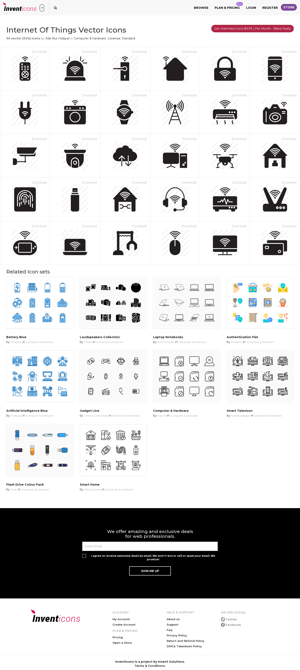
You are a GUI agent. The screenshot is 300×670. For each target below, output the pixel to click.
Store (288, 7)
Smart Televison (239, 411)
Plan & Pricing (229, 6)
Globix (88, 342)
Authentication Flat (242, 337)
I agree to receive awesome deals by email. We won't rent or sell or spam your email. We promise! (153, 557)
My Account (121, 619)
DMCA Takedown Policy (184, 646)
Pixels (14, 489)
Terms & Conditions (150, 666)
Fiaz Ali (162, 415)
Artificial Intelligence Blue (27, 411)
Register (270, 8)
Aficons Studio (92, 489)
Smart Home (90, 484)
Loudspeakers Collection (100, 337)
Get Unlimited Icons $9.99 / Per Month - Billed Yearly (252, 28)
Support (172, 624)
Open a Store (122, 642)
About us (173, 619)
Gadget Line (89, 411)
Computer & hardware (90, 38)
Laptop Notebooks (168, 337)
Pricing (117, 637)
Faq (169, 630)
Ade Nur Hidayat (57, 38)
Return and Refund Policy (185, 640)
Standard (128, 38)
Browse (201, 8)
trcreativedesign (240, 415)
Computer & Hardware (171, 411)
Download (39, 52)
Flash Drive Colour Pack (25, 484)
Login (251, 8)
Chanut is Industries (96, 415)
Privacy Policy (177, 635)
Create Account (123, 624)
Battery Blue (16, 337)
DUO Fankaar (166, 342)
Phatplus (16, 342)
